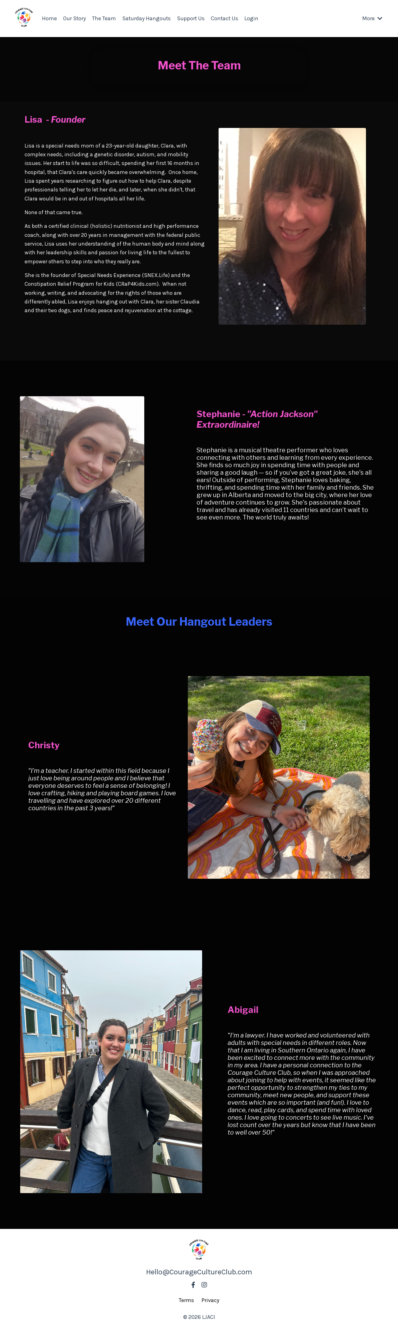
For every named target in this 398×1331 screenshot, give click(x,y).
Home (49, 18)
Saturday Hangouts (147, 18)
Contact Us (226, 18)
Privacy (210, 1300)
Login (253, 18)
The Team (104, 18)
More (372, 18)
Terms (186, 1300)
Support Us (192, 18)
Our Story (74, 18)
